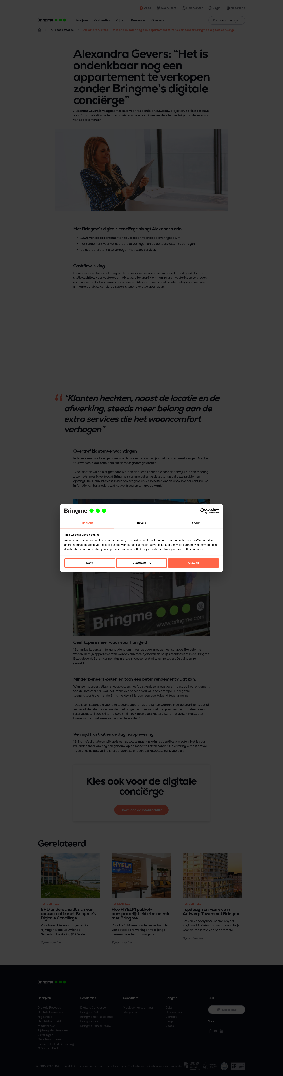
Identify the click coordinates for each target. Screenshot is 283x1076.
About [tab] (196, 522)
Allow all (193, 563)
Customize (142, 563)
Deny (89, 563)
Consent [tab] (87, 522)
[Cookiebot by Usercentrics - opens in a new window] (203, 511)
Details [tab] (141, 522)
